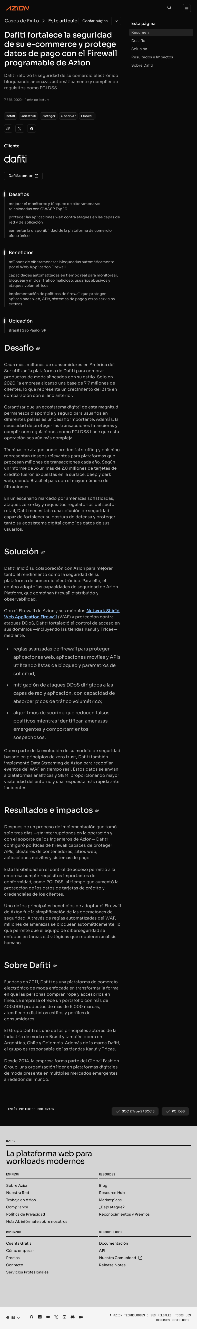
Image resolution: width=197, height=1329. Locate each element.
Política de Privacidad (25, 1214)
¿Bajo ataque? (112, 1207)
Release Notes (112, 1265)
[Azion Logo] (17, 8)
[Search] (169, 8)
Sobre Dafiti (142, 65)
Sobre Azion (17, 1185)
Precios (13, 1257)
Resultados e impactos (152, 57)
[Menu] (187, 8)
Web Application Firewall (30, 617)
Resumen (140, 32)
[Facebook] (31, 128)
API (102, 1250)
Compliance (17, 1207)
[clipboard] (8, 128)
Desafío (138, 40)
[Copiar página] (94, 21)
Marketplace (110, 1200)
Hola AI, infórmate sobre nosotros (36, 1221)
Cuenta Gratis (19, 1243)
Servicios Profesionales (27, 1272)
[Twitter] (19, 128)
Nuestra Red (17, 1192)
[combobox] (11, 1318)
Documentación (113, 1243)
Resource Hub (112, 1192)
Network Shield (103, 610)
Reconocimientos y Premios (124, 1214)
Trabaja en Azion (21, 1200)
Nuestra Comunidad (120, 1257)
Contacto (14, 1265)
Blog (103, 1185)
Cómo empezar (20, 1250)
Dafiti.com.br (23, 175)
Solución (139, 49)
